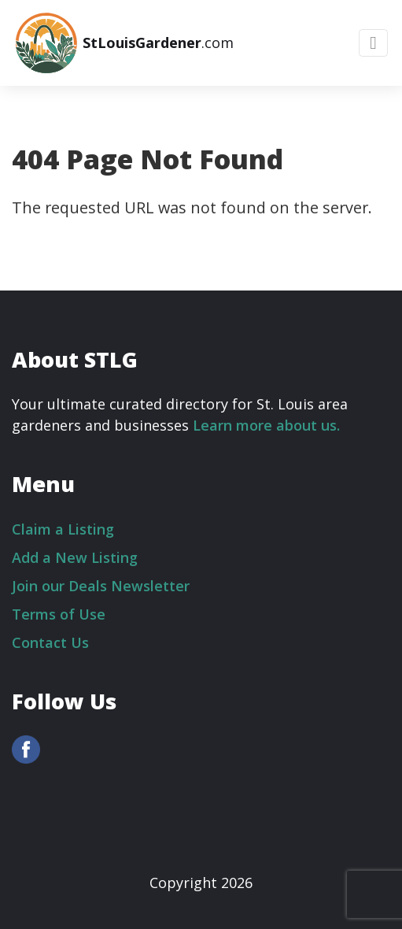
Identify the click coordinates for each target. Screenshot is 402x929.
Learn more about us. (266, 425)
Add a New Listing (75, 557)
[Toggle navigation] (373, 43)
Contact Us (50, 642)
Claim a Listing (63, 529)
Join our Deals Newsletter (101, 585)
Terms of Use (58, 614)
